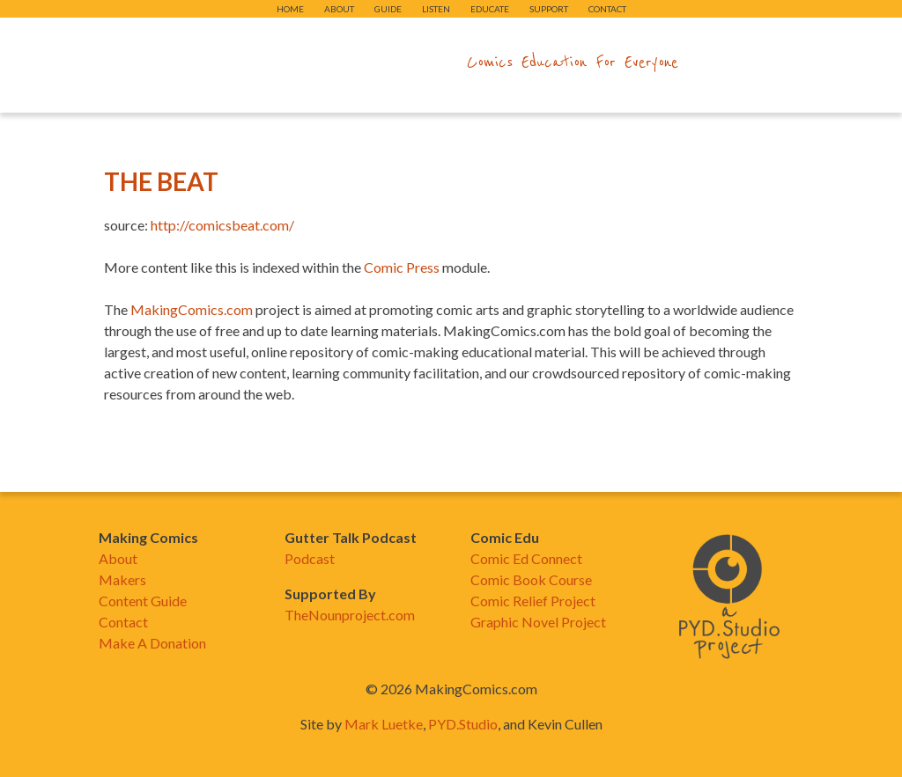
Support (548, 9)
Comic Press (402, 267)
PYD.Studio (463, 723)
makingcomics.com (348, 62)
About (339, 9)
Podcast (310, 558)
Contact (607, 9)
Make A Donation (152, 642)
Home (290, 9)
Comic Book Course (531, 579)
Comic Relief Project (532, 600)
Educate (489, 9)
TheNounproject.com (350, 614)
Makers (122, 579)
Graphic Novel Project (538, 621)
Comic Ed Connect (526, 558)
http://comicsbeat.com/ (222, 224)
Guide (388, 9)
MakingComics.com (191, 309)
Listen (436, 9)
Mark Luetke (383, 723)
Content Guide (143, 600)
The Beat (161, 181)
